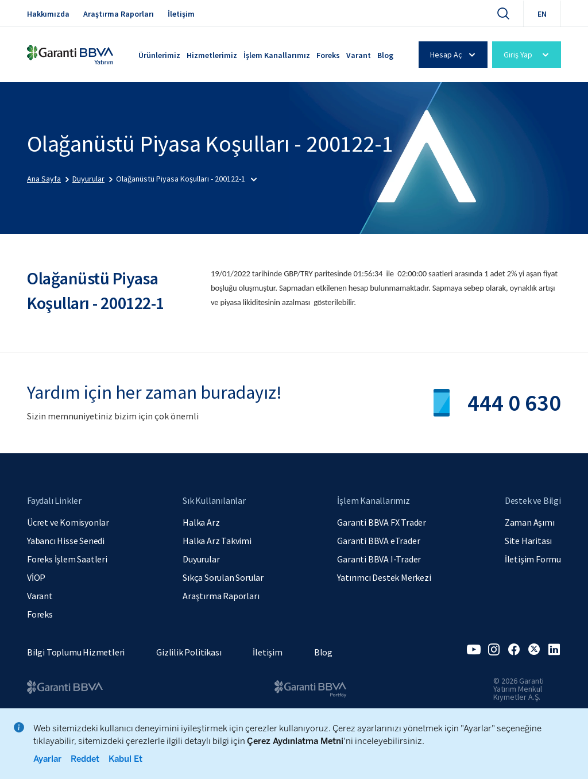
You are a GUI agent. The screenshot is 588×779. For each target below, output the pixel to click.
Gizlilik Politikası (188, 652)
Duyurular (201, 559)
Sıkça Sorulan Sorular (223, 577)
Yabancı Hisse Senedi (66, 540)
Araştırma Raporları (118, 14)
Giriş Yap (528, 54)
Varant (358, 55)
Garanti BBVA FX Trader (381, 522)
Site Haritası (528, 540)
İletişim (181, 14)
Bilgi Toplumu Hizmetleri (76, 652)
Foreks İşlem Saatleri (67, 559)
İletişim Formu (533, 559)
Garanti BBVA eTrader (378, 540)
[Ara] (503, 13)
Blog (385, 55)
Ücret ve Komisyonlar (68, 522)
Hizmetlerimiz (212, 55)
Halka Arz (201, 522)
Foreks (328, 55)
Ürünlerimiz (159, 55)
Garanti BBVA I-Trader (379, 559)
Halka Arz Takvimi (217, 540)
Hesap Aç (454, 54)
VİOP (36, 577)
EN (542, 14)
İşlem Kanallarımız (276, 55)
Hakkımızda (48, 14)
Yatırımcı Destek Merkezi (384, 577)
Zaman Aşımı (530, 522)
